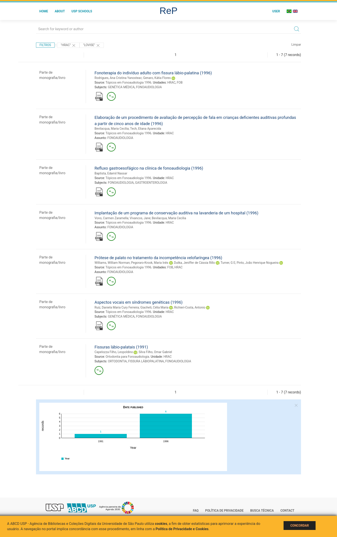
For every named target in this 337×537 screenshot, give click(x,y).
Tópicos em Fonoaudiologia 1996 (128, 82)
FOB (180, 82)
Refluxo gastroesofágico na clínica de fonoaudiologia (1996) (149, 168)
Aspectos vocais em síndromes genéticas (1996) (139, 302)
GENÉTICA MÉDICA (121, 87)
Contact (287, 510)
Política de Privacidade (224, 510)
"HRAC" (68, 45)
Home (43, 11)
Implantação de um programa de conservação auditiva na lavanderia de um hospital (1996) (176, 213)
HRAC (171, 82)
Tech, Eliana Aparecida (145, 128)
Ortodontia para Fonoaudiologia (127, 356)
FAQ (196, 510)
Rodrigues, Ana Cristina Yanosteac (118, 78)
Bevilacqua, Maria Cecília (112, 128)
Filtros (45, 45)
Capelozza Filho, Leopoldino (114, 352)
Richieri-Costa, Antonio (189, 307)
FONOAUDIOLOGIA (149, 87)
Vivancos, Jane (140, 218)
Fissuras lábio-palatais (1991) (121, 347)
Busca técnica (262, 510)
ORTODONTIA (117, 361)
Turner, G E (228, 262)
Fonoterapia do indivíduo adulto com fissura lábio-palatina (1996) (153, 73)
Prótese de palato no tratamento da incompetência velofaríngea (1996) (158, 257)
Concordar (299, 525)
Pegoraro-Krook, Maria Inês (149, 262)
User (276, 11)
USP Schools (82, 11)
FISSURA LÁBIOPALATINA (146, 361)
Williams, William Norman (112, 262)
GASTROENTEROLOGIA (151, 182)
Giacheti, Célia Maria (154, 307)
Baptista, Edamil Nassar (111, 173)
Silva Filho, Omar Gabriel (155, 352)
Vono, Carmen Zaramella (111, 218)
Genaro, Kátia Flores (157, 78)
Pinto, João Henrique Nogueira (258, 262)
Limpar (296, 44)
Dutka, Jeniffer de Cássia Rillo (194, 262)
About (60, 11)
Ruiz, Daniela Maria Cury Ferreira (117, 307)
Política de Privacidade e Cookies (182, 529)
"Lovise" (91, 45)
